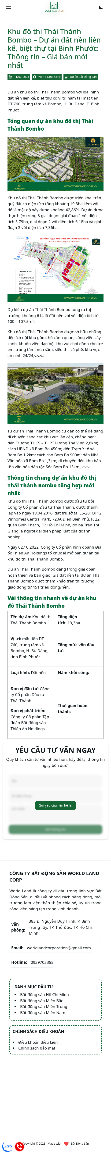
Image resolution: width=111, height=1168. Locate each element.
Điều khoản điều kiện (38, 1042)
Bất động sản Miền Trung (43, 1006)
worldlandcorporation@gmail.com (51, 948)
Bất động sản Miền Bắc (41, 1000)
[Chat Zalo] (7, 1146)
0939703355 (32, 962)
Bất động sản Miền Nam (42, 1012)
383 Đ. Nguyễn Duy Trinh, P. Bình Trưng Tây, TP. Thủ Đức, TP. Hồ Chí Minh (51, 927)
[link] (54, 7)
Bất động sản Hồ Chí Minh (44, 994)
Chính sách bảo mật (36, 1048)
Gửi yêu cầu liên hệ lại (55, 805)
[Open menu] (8, 7)
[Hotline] (19, 1146)
